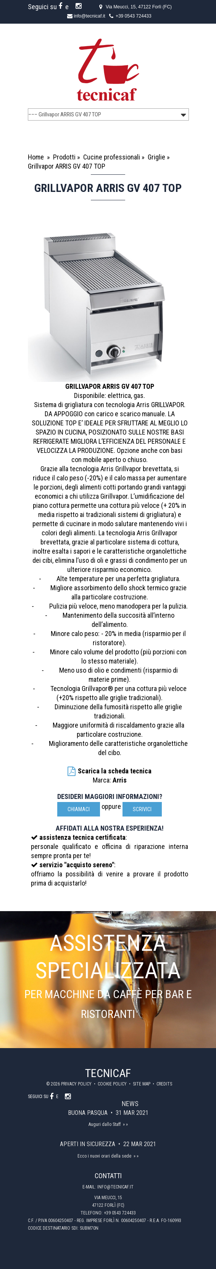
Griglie (156, 157)
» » (125, 1124)
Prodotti (64, 157)
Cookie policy (113, 1084)
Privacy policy (77, 1084)
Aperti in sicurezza (88, 1144)
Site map (142, 1084)
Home (36, 157)
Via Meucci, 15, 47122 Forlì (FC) (139, 7)
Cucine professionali (111, 157)
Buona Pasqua (88, 1112)
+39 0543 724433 (134, 16)
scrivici (142, 809)
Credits (164, 1084)
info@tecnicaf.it (89, 16)
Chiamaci (79, 809)
